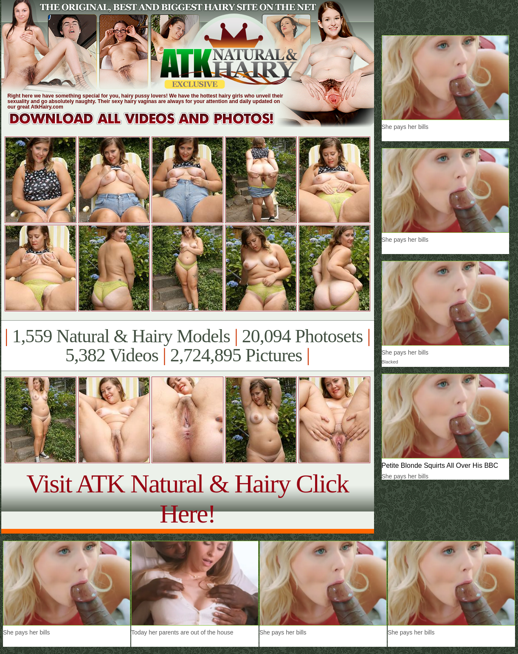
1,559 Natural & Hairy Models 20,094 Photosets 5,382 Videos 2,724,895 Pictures (187, 346)
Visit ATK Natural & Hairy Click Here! (187, 498)
